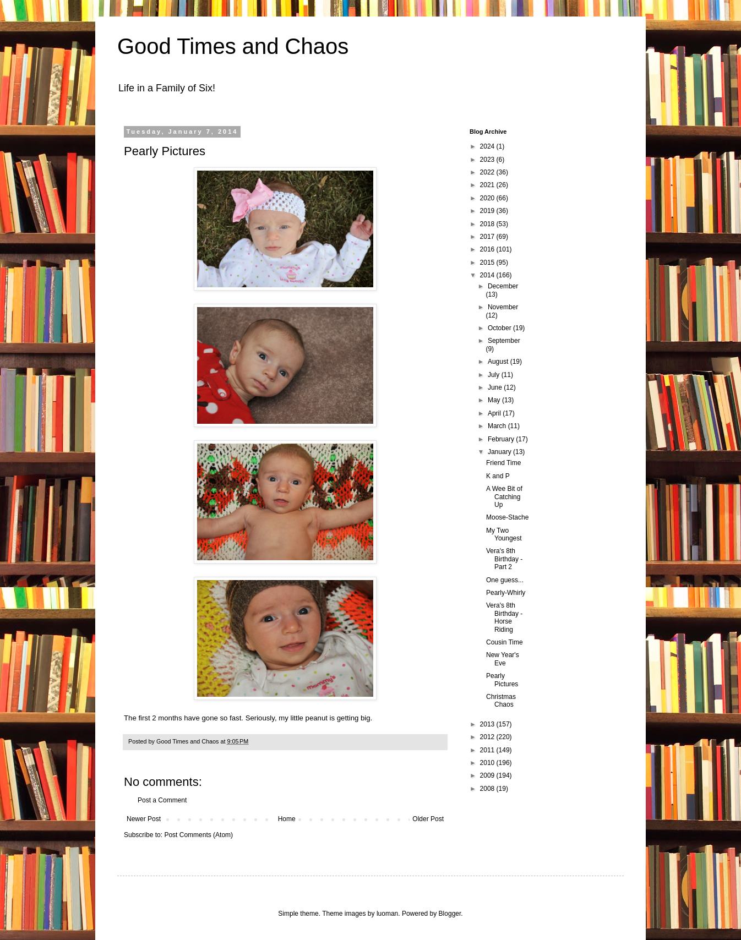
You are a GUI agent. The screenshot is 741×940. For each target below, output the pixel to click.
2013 (488, 724)
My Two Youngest (504, 534)
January (500, 452)
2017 (488, 237)
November (503, 307)
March (498, 426)
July (495, 375)
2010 (488, 763)
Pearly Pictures (502, 679)
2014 (488, 275)
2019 (488, 211)
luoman (387, 913)
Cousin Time (504, 642)
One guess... (505, 580)
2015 (488, 262)
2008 (488, 789)
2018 (488, 224)
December (503, 286)
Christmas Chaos (501, 700)
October (500, 328)
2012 (488, 737)
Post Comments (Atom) (198, 835)
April (495, 413)
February (502, 439)
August (499, 361)
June (496, 387)
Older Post (428, 819)
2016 (488, 249)
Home (287, 819)
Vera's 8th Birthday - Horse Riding (504, 617)
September (504, 341)
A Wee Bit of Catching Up (504, 497)
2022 (488, 172)
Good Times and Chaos (232, 46)
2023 (488, 159)
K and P (498, 476)
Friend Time (503, 463)
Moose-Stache (507, 517)
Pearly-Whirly (505, 593)
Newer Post (144, 819)
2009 (488, 775)
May (495, 400)
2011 (488, 750)
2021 (488, 185)
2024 (488, 146)
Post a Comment (162, 800)
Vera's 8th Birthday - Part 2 (504, 559)
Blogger (450, 913)
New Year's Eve (502, 658)
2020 (488, 198)
